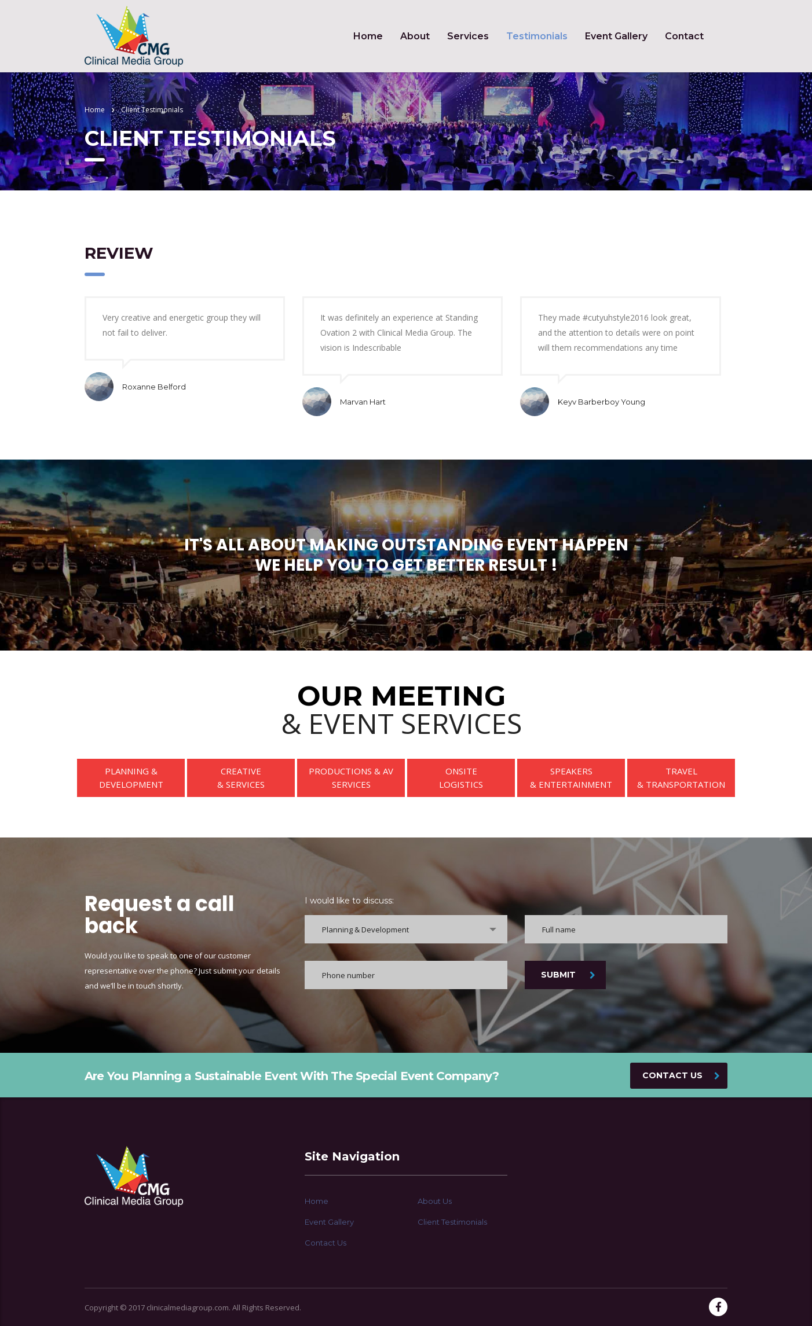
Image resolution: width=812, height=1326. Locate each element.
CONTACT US (681, 1075)
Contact (684, 36)
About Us (435, 1201)
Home (368, 36)
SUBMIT (568, 974)
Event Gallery (616, 36)
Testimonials (537, 36)
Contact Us (325, 1242)
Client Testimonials (452, 1221)
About (415, 36)
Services (468, 36)
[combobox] (406, 929)
